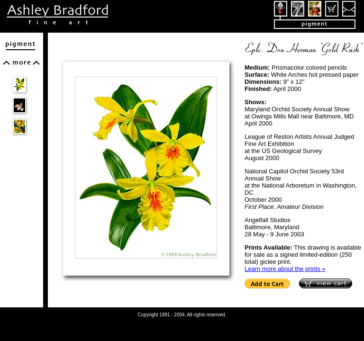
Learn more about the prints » (285, 268)
